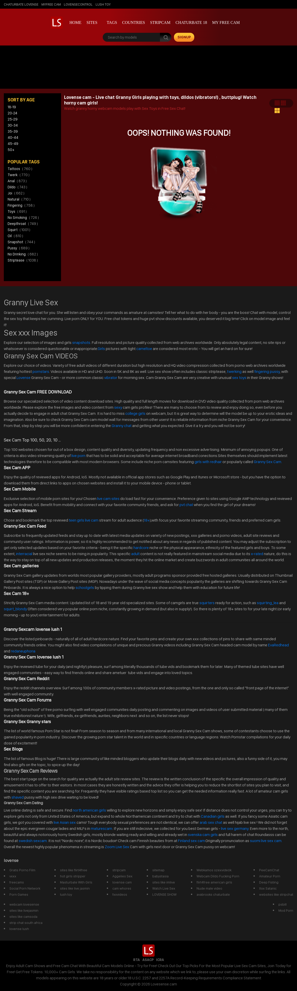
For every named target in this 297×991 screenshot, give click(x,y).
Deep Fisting (268, 882)
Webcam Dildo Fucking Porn (218, 876)
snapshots (81, 342)
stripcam (160, 22)
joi (16, 193)
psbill (282, 904)
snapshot (21, 242)
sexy (118, 407)
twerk (18, 175)
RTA (136, 960)
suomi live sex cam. (266, 840)
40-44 (13, 137)
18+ (146, 520)
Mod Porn (285, 910)
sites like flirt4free (73, 870)
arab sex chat (211, 822)
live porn (78, 455)
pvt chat (186, 504)
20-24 (12, 113)
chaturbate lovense (21, 4)
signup (184, 37)
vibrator (110, 377)
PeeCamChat (269, 870)
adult (135, 553)
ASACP (148, 960)
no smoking (23, 217)
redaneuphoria (23, 651)
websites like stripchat (276, 894)
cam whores (121, 888)
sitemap (158, 870)
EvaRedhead (278, 645)
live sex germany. (235, 828)
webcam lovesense (24, 904)
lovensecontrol (78, 4)
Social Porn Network (24, 888)
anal (17, 181)
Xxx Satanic (268, 888)
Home (75, 22)
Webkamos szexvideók (214, 870)
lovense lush (19, 929)
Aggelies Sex (122, 876)
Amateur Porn (269, 876)
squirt (19, 229)
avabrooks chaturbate (213, 894)
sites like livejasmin (23, 910)
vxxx (12, 876)
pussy (18, 248)
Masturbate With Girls (76, 882)
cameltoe (144, 348)
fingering (21, 205)
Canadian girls (213, 816)
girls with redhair (208, 461)
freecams (16, 882)
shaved (17, 797)
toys (17, 211)
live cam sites (108, 498)
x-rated (257, 553)
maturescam (101, 828)
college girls (135, 413)
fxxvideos (119, 894)
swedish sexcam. (33, 840)
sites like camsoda (23, 916)
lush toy (103, 4)
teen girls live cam (83, 520)
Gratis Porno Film (22, 870)
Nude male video (209, 888)
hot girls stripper (72, 876)
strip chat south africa (25, 923)
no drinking (23, 254)
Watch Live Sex (163, 888)
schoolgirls (85, 587)
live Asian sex (65, 822)
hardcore (141, 547)
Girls (101, 348)
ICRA (160, 960)
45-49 (13, 143)
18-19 (12, 107)
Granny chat (121, 425)
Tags (112, 22)
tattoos (20, 168)
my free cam (226, 22)
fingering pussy (267, 371)
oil (15, 236)
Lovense (24, 377)
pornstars (41, 371)
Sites (91, 22)
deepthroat (23, 223)
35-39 (13, 131)
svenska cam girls (203, 834)
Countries (133, 22)
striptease (23, 260)
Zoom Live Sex (117, 846)
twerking (234, 371)
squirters (207, 602)
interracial (24, 553)
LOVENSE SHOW (164, 894)
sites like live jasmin (75, 888)
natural (19, 199)
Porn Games (18, 894)
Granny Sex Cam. (268, 461)
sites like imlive (163, 882)
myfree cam (51, 4)
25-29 (13, 119)
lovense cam (122, 882)
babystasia (160, 876)
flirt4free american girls (214, 882)
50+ (11, 149)
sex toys (239, 377)
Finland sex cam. (191, 840)
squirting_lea (267, 602)
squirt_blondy (15, 608)
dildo (17, 187)
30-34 (13, 125)
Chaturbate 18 (191, 22)
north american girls (89, 810)
